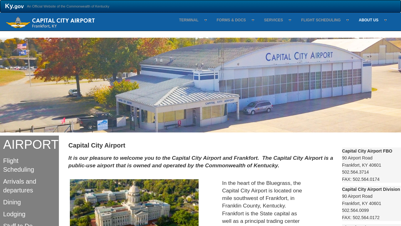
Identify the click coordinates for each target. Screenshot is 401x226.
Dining (12, 202)
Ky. (14, 6)
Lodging (14, 214)
